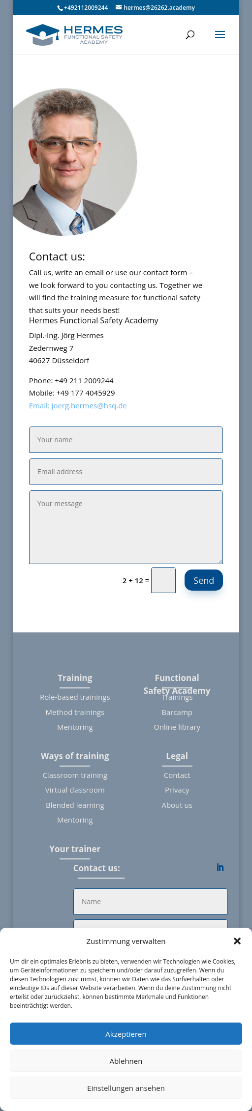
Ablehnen (126, 1061)
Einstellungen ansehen (126, 1088)
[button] (237, 941)
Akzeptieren (125, 1034)
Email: (40, 405)
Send (203, 580)
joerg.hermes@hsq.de (89, 405)
